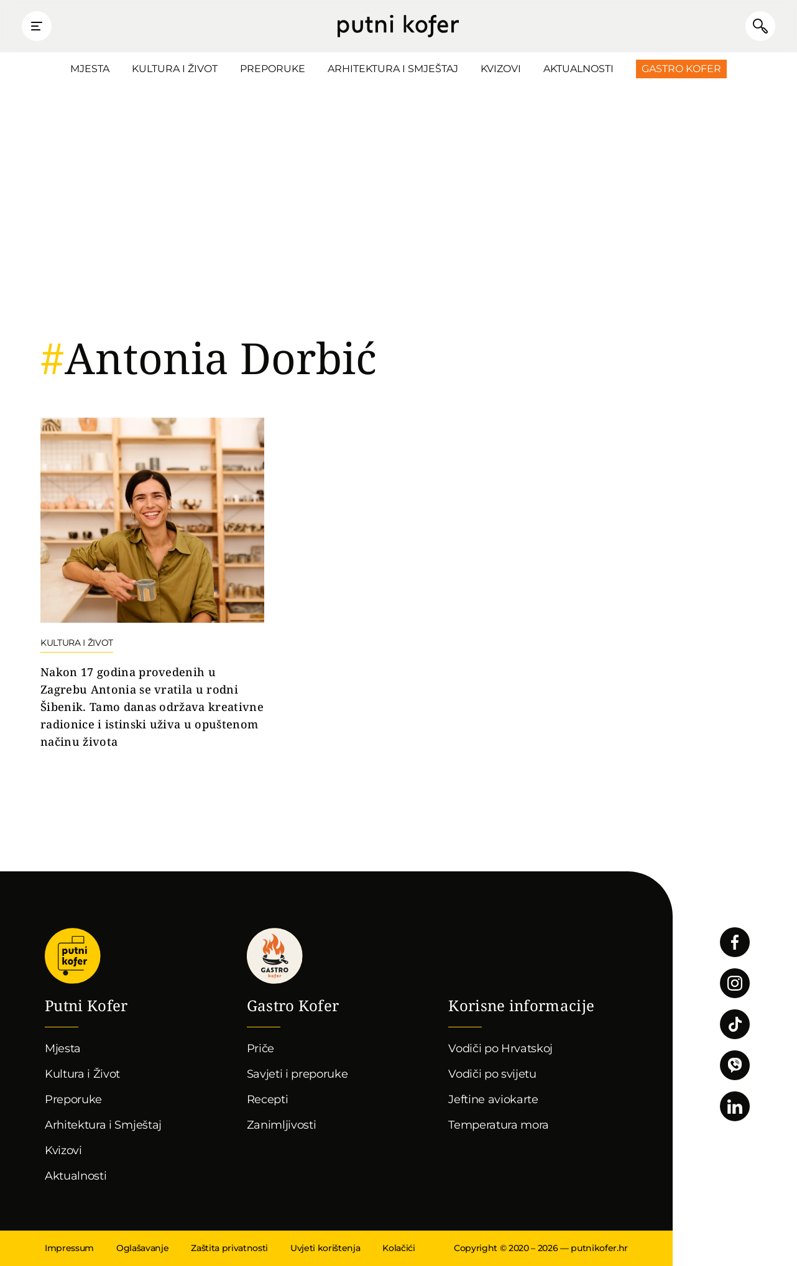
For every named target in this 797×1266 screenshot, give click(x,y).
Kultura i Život (175, 69)
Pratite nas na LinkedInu (735, 1106)
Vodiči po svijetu (492, 1074)
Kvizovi (501, 69)
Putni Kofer (398, 26)
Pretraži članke (760, 26)
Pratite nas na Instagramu (735, 983)
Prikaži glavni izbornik (37, 26)
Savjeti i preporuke (297, 1074)
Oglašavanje (142, 1248)
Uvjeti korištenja (325, 1248)
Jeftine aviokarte (493, 1099)
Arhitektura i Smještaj (393, 69)
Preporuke (272, 69)
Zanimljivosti (281, 1125)
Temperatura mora (498, 1125)
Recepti (267, 1099)
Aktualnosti (578, 69)
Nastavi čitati (152, 584)
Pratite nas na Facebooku (735, 942)
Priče (260, 1048)
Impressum (69, 1248)
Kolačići (398, 1248)
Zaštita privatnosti (229, 1248)
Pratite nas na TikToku (735, 1024)
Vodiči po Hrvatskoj (500, 1048)
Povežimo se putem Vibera (735, 1065)
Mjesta (89, 69)
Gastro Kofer (681, 69)
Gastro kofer (275, 956)
